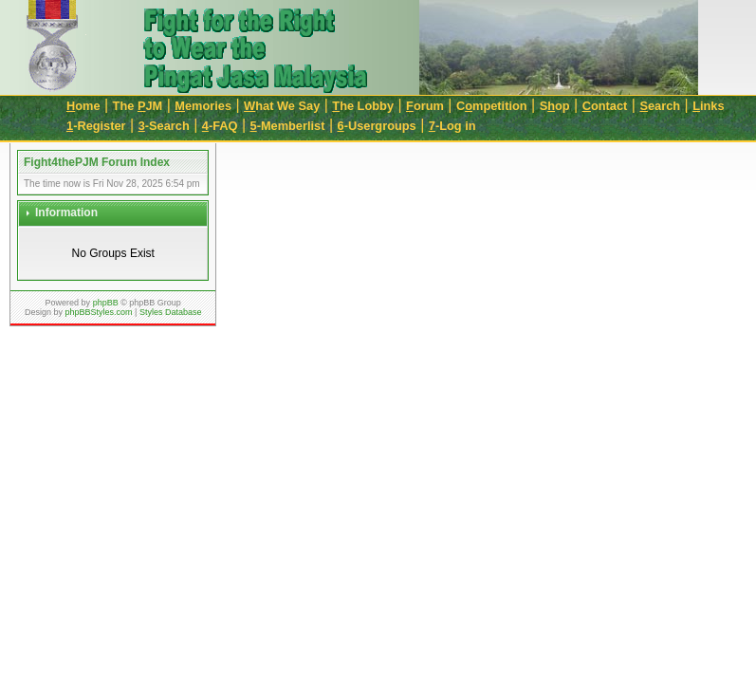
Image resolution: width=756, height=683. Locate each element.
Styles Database (170, 312)
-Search (164, 126)
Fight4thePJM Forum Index (97, 162)
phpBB (106, 302)
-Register (96, 126)
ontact (605, 106)
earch (659, 106)
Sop (555, 106)
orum (425, 106)
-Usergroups (377, 126)
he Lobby (363, 106)
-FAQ (220, 126)
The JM (138, 106)
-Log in (452, 126)
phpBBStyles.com (99, 312)
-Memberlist (287, 126)
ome (83, 106)
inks (708, 106)
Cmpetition (491, 106)
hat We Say (282, 106)
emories (203, 106)
